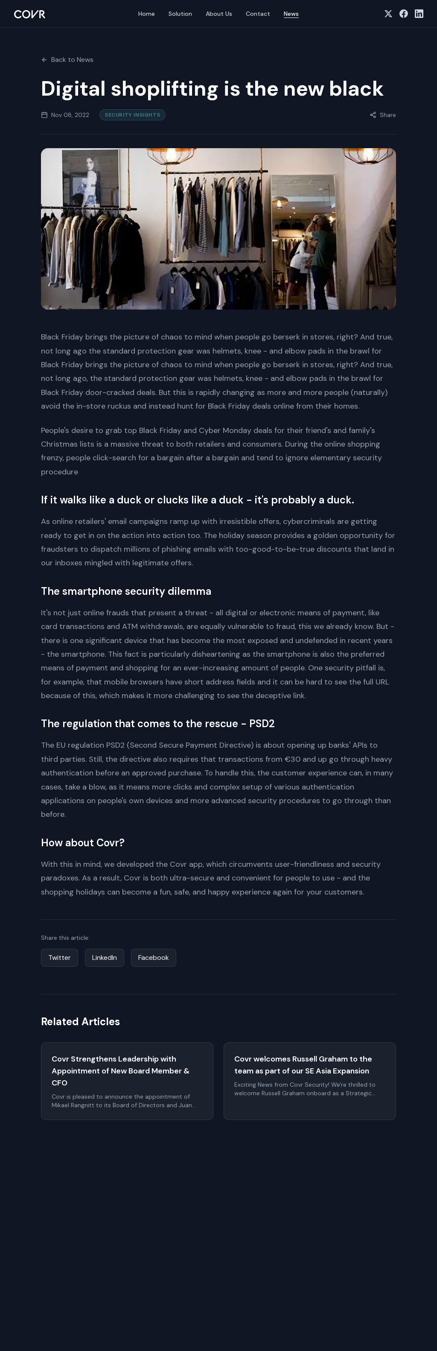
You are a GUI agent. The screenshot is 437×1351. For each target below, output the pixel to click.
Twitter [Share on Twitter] (59, 957)
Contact (258, 14)
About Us (219, 14)
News (291, 14)
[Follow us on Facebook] (403, 13)
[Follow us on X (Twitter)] (388, 13)
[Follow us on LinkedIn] (419, 13)
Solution (180, 14)
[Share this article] (383, 115)
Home (146, 14)
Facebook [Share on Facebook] (153, 957)
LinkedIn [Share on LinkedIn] (104, 957)
